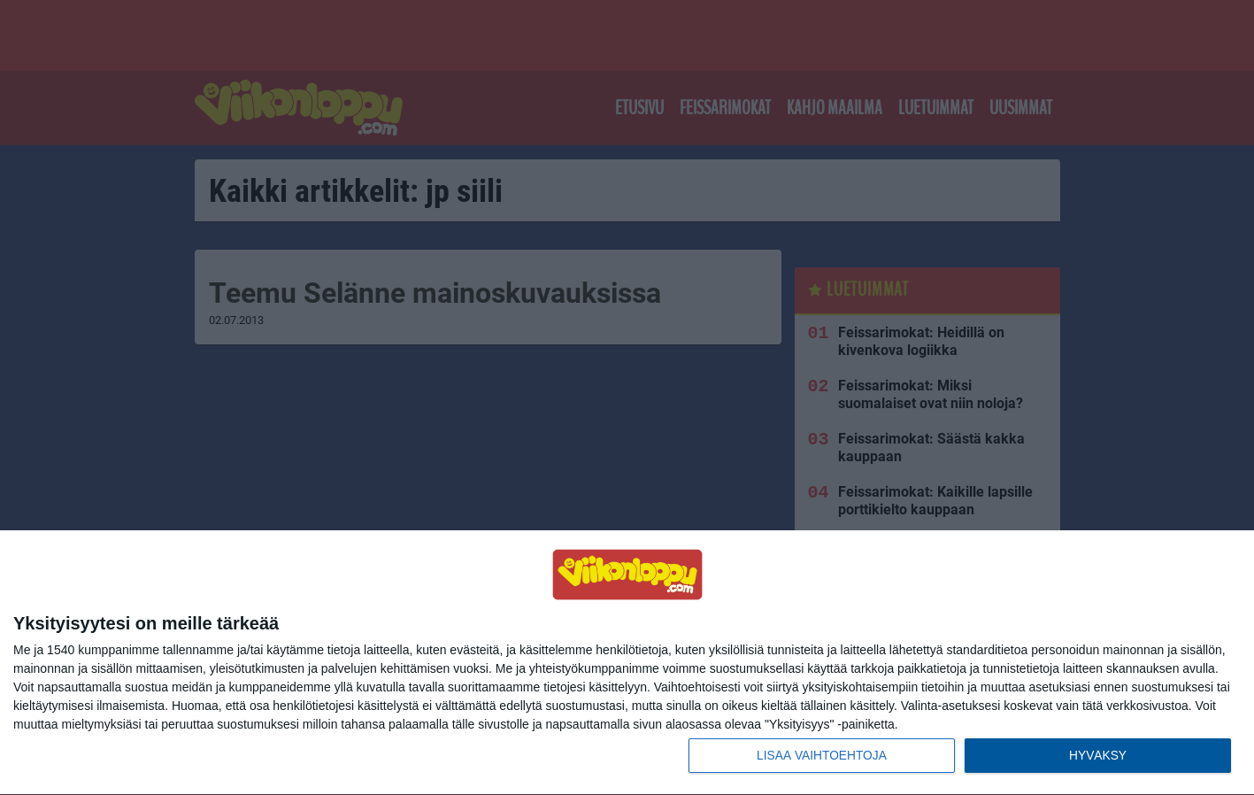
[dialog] (627, 662)
